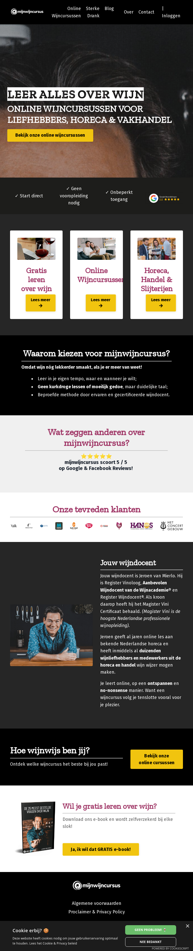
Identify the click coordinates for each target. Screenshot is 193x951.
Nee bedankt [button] (151, 942)
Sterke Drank (91, 12)
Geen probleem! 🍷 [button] (151, 930)
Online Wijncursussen (65, 12)
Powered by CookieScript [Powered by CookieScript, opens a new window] (170, 948)
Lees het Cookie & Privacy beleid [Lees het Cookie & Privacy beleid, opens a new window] (53, 943)
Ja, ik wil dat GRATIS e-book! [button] (101, 862)
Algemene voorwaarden (96, 916)
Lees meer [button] (36, 304)
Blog (108, 8)
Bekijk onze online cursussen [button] (156, 772)
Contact (146, 12)
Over (128, 12)
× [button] (187, 926)
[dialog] (96, 936)
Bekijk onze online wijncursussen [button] (50, 135)
